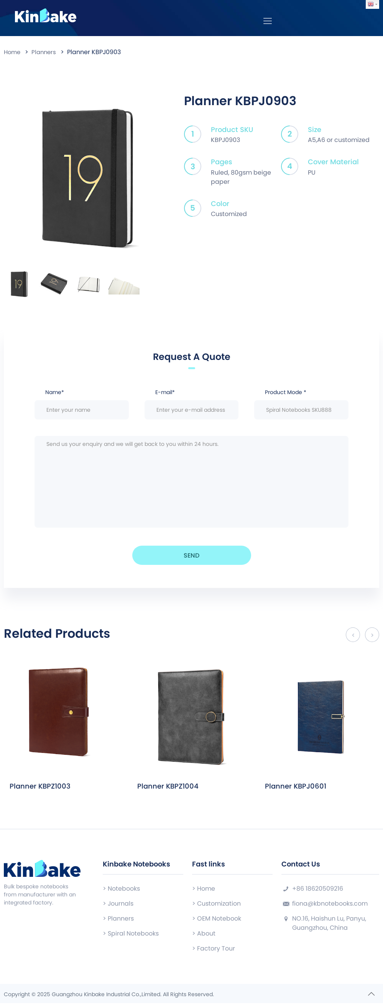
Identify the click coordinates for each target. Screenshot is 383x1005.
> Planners (118, 920)
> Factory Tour (213, 950)
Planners (46, 54)
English (371, 4)
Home (13, 54)
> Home (203, 890)
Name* (82, 406)
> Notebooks (121, 890)
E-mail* (192, 406)
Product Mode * (301, 406)
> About (203, 935)
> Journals (118, 905)
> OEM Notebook (216, 920)
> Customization (216, 905)
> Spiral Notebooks (131, 935)
